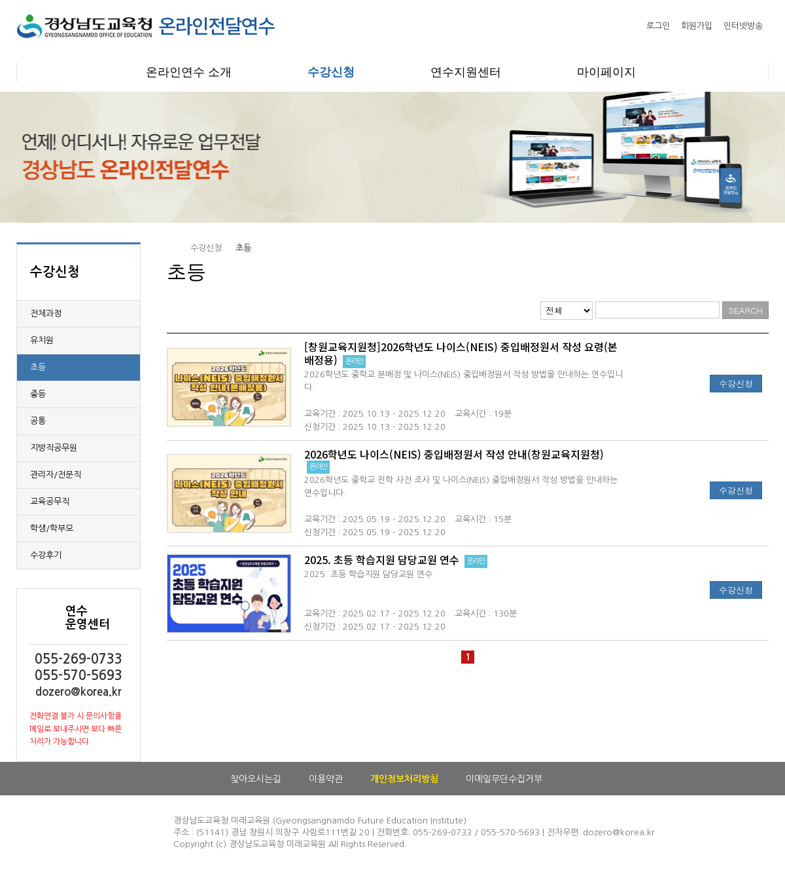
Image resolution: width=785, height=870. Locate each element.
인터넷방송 (743, 26)
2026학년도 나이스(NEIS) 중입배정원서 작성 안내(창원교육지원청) (454, 454)
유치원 (42, 340)
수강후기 (45, 555)
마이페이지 (606, 72)
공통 (38, 421)
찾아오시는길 (255, 779)
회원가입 (696, 26)
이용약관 (326, 779)
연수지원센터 (465, 72)
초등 (38, 367)
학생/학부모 (51, 528)
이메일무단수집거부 (504, 779)
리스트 (531, 309)
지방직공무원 (53, 448)
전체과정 (45, 313)
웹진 (514, 309)
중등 (38, 394)
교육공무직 (49, 501)
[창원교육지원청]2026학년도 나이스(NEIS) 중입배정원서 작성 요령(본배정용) (461, 353)
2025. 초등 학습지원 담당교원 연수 (381, 559)
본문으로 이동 (0, 0)
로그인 (658, 26)
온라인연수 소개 (189, 72)
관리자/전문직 (55, 474)
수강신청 (331, 72)
